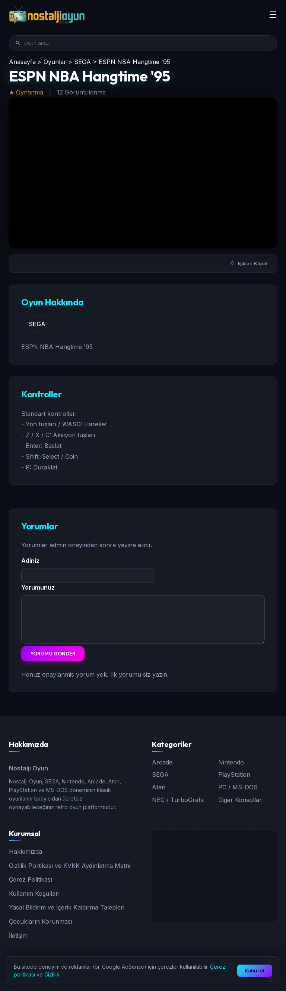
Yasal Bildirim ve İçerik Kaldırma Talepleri (66, 907)
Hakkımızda (25, 851)
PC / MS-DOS (238, 787)
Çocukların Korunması (40, 921)
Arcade (162, 762)
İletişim (18, 935)
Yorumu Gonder (53, 654)
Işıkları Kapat (249, 263)
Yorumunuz (38, 587)
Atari (158, 787)
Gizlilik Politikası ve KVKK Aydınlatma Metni (69, 865)
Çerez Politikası (30, 879)
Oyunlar (55, 61)
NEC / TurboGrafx (178, 800)
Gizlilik (52, 974)
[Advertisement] (214, 876)
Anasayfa (22, 61)
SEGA (82, 61)
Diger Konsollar (240, 800)
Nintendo (231, 762)
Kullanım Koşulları (34, 893)
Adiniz (30, 560)
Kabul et (255, 971)
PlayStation (234, 774)
